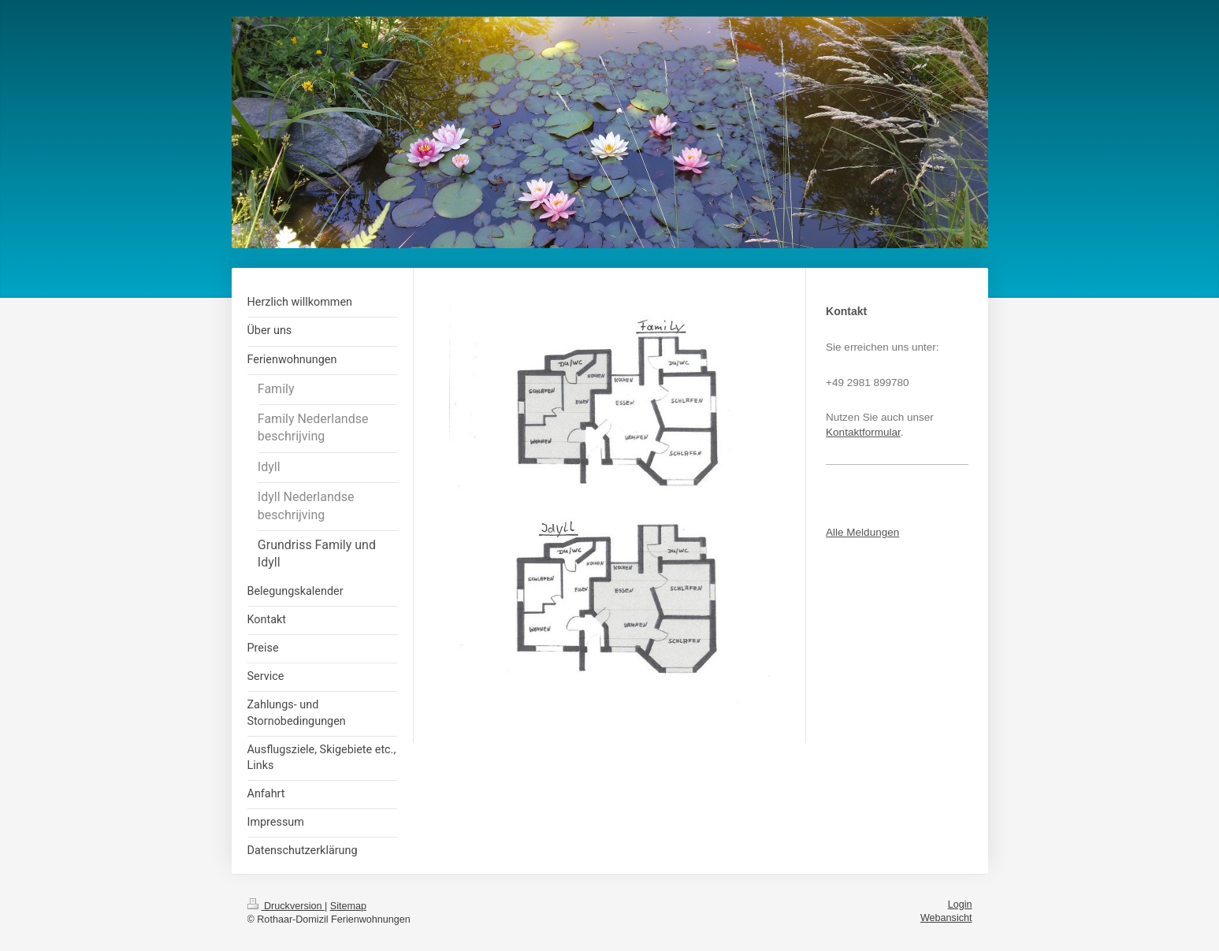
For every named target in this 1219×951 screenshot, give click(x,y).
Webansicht (946, 917)
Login (960, 904)
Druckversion (286, 906)
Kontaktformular (863, 432)
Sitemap (348, 906)
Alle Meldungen (862, 532)
